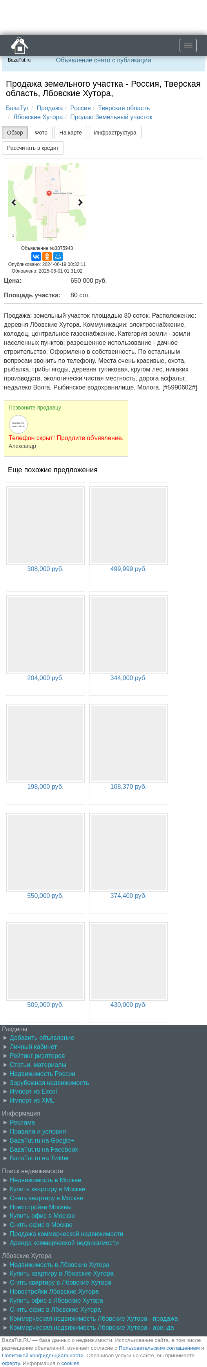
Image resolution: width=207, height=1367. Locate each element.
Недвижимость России (42, 1073)
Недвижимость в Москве (45, 1180)
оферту (11, 1363)
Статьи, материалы (38, 1064)
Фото (41, 132)
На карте (71, 132)
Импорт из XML (32, 1100)
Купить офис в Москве (42, 1215)
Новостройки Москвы (41, 1207)
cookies (70, 1363)
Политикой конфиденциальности (43, 1355)
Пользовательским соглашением (159, 1348)
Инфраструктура (115, 132)
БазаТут (17, 108)
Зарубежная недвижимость (49, 1082)
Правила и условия (38, 1131)
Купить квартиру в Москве (47, 1189)
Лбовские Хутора (38, 117)
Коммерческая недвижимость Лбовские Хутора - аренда (92, 1327)
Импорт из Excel (33, 1091)
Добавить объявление (42, 1037)
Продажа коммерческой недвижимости (66, 1233)
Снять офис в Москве (41, 1224)
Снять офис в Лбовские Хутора (55, 1309)
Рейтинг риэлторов (37, 1055)
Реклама (22, 1122)
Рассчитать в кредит (33, 148)
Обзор (15, 132)
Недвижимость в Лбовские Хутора (59, 1264)
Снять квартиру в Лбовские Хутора (60, 1282)
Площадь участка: (32, 295)
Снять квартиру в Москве (46, 1198)
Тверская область (124, 108)
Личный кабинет (33, 1046)
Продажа (50, 108)
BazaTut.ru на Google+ (42, 1140)
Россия (80, 108)
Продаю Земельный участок (111, 117)
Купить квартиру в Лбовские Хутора (62, 1273)
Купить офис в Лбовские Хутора (56, 1300)
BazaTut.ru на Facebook (44, 1149)
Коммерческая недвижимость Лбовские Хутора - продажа (94, 1318)
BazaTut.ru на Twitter (39, 1158)
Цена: (13, 280)
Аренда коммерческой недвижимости (64, 1243)
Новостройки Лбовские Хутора (54, 1291)
